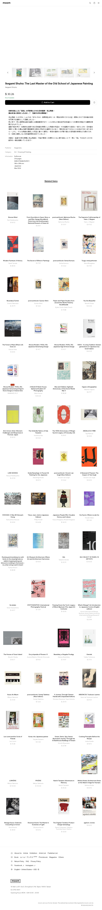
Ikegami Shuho (11, 87)
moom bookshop (6, 3)
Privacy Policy (36, 861)
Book (16, 857)
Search (90, 3)
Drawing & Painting (24, 152)
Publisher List (53, 853)
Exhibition (33, 853)
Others (61, 857)
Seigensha (17, 148)
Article (25, 853)
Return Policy (19, 861)
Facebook (19, 865)
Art (15, 152)
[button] (8, 72)
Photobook (43, 857)
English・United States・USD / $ (26, 869)
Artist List (42, 853)
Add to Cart (47, 102)
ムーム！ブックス (28, 857)
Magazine (53, 857)
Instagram (30, 865)
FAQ (27, 861)
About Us (18, 853)
